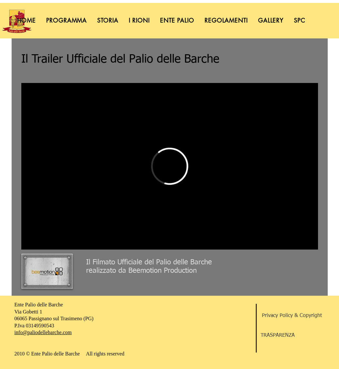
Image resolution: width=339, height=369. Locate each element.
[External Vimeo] (169, 166)
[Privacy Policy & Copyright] (292, 315)
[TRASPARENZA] (292, 335)
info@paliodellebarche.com (43, 332)
